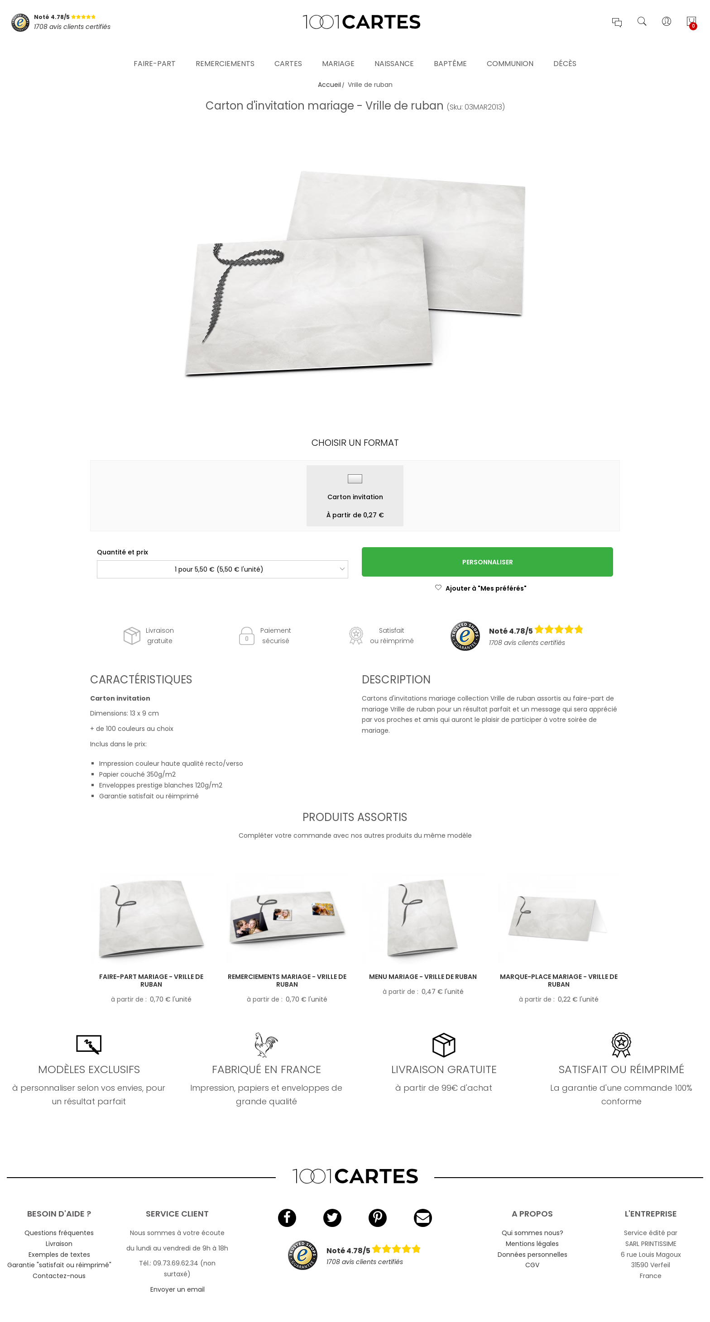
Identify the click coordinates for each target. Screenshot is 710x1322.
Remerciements (225, 52)
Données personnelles (532, 1254)
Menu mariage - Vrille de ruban (423, 976)
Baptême (450, 52)
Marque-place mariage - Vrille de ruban (559, 980)
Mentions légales (532, 1243)
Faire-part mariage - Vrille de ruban (151, 980)
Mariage (338, 52)
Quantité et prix (122, 552)
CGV (532, 1265)
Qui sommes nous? (532, 1232)
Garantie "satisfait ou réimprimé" (59, 1265)
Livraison (59, 1243)
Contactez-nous (59, 1275)
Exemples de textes (59, 1254)
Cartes (288, 52)
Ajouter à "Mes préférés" (481, 588)
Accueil (329, 84)
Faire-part (155, 52)
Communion (510, 52)
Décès (564, 52)
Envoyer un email (177, 1289)
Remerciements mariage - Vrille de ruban (287, 980)
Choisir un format (355, 442)
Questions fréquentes (59, 1232)
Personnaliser (487, 562)
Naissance (394, 52)
